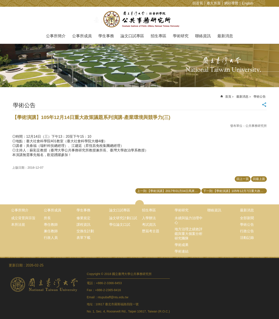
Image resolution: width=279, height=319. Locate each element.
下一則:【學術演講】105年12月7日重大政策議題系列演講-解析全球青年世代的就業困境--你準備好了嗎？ (235, 191)
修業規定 (83, 218)
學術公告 (259, 96)
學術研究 (181, 36)
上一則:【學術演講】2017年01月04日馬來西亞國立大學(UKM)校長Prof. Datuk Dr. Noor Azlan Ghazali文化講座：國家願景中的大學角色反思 (169, 191)
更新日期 (16, 265)
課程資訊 (83, 224)
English (247, 3)
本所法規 (18, 224)
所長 (47, 218)
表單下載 (83, 237)
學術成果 (182, 245)
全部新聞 (247, 218)
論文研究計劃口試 (123, 218)
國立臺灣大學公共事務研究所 (139, 19)
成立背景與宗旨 (23, 218)
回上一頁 (242, 179)
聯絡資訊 (203, 36)
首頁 (228, 96)
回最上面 (259, 179)
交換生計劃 (85, 231)
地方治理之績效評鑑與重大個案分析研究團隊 (188, 233)
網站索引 (275, 3)
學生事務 (106, 36)
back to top (267, 307)
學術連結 (182, 251)
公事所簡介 (56, 36)
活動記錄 (247, 237)
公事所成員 (82, 36)
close (139, 202)
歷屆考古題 (150, 231)
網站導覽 (231, 3)
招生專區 (158, 36)
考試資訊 (149, 224)
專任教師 (51, 224)
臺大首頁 (214, 3)
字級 (268, 3)
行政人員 (51, 237)
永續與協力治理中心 (188, 220)
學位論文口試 (119, 224)
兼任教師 (51, 231)
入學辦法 (149, 218)
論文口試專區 (132, 36)
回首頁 (197, 3)
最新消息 (225, 36)
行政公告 (247, 231)
